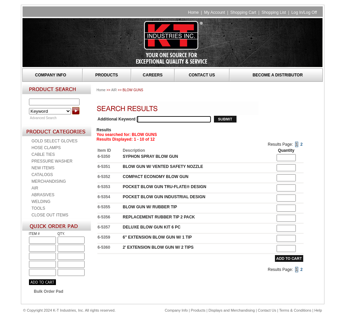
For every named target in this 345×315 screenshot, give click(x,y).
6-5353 (104, 186)
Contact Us (267, 310)
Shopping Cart (243, 12)
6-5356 (104, 217)
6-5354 (104, 197)
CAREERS (153, 75)
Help (318, 310)
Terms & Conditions (295, 310)
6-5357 (104, 227)
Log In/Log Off (304, 12)
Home (193, 12)
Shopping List (273, 12)
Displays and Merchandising (232, 310)
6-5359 (104, 237)
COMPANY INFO (50, 75)
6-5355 (104, 207)
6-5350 (104, 156)
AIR (114, 90)
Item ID (104, 150)
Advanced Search (43, 118)
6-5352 (104, 176)
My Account (214, 12)
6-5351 (104, 166)
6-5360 (104, 247)
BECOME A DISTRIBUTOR (278, 75)
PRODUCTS (106, 75)
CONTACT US (202, 75)
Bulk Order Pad (48, 291)
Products (198, 310)
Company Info (176, 310)
